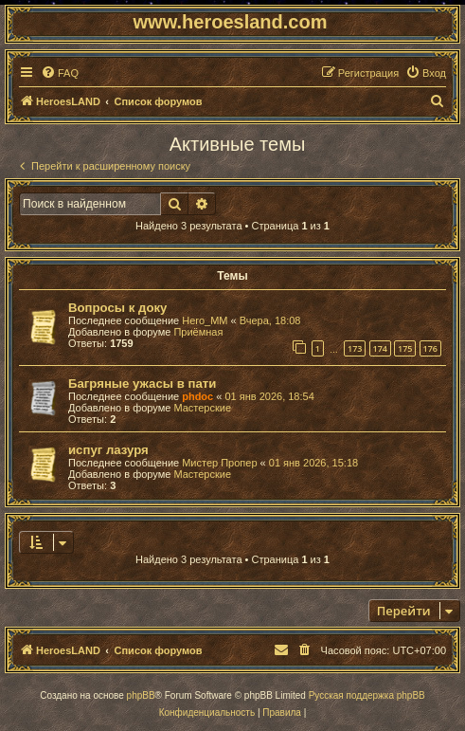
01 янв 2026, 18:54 (268, 396)
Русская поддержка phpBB (367, 695)
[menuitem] (60, 73)
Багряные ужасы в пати (142, 383)
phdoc (197, 396)
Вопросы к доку (117, 308)
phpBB (141, 695)
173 (355, 348)
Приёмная (198, 332)
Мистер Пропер (219, 462)
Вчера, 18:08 (270, 320)
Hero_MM (204, 320)
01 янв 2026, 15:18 (313, 462)
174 (380, 348)
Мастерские (202, 407)
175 (405, 348)
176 (430, 348)
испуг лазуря (108, 450)
